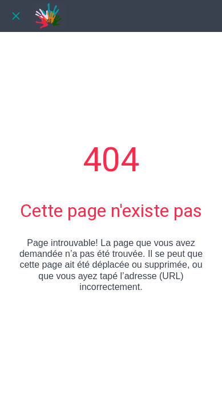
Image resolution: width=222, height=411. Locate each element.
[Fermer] (16, 16)
